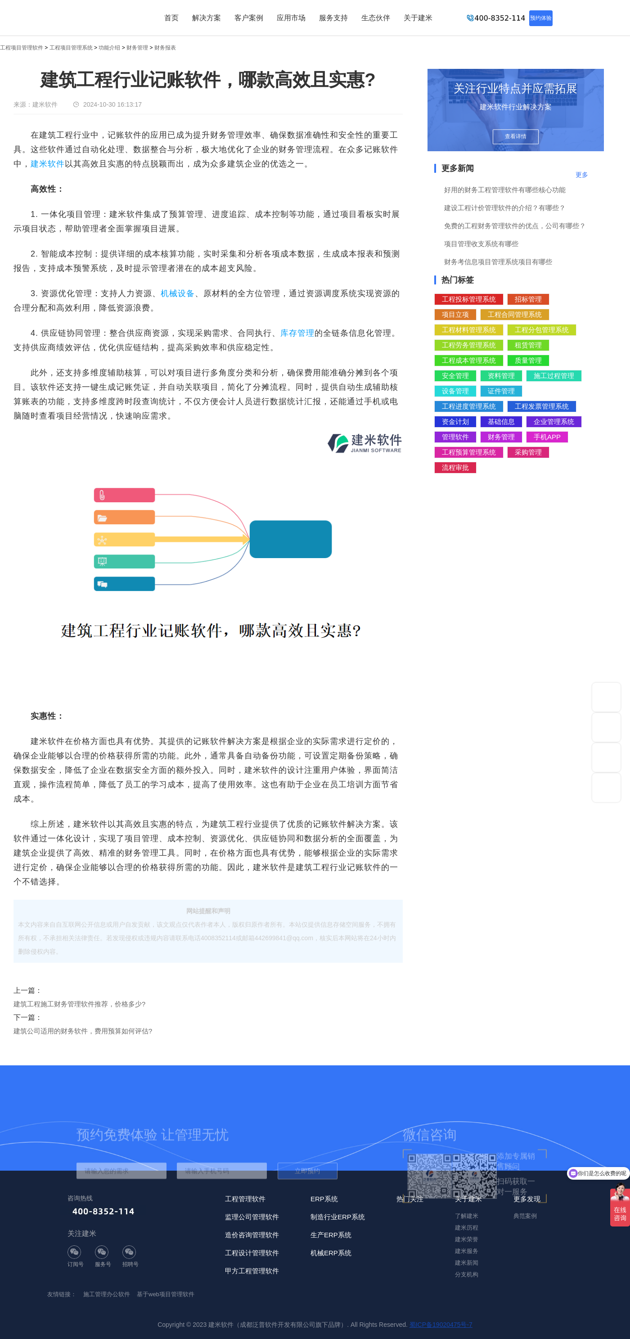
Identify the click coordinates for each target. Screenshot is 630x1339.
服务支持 (333, 18)
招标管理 (528, 299)
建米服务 (466, 1251)
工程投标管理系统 (469, 299)
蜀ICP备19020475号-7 (441, 1324)
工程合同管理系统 (515, 314)
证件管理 (501, 391)
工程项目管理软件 (21, 48)
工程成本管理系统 (469, 360)
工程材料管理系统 (469, 330)
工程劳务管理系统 (469, 345)
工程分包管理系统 (542, 330)
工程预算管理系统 (469, 452)
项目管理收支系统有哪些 (481, 244)
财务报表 (165, 48)
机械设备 (178, 293)
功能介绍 (109, 48)
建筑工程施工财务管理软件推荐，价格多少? (79, 1004)
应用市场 (291, 18)
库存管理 (297, 333)
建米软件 (48, 163)
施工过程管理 (554, 375)
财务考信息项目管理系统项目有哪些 (498, 262)
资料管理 (501, 375)
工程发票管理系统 (542, 406)
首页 (171, 18)
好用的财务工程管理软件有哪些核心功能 (505, 190)
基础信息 (501, 421)
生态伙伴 (375, 18)
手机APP (547, 437)
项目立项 (455, 314)
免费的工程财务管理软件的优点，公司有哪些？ (515, 226)
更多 (582, 174)
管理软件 (455, 437)
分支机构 (466, 1274)
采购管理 (528, 452)
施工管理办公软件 (106, 1294)
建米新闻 (466, 1262)
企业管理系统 (554, 421)
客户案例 (248, 18)
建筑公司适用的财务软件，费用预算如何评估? (83, 1031)
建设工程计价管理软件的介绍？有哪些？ (505, 208)
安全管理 (455, 375)
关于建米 (418, 18)
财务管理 (137, 48)
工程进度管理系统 (469, 406)
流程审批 (455, 467)
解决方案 (206, 18)
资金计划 (455, 421)
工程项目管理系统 (71, 48)
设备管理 (455, 391)
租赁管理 (528, 345)
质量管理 (528, 360)
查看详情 (515, 136)
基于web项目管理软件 (165, 1294)
